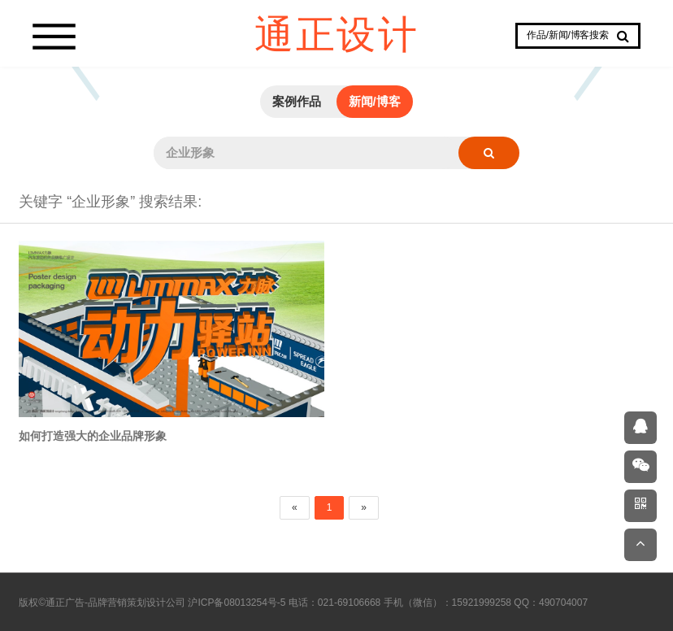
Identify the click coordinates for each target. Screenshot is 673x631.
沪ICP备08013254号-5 (236, 602)
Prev (85, 66)
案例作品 (296, 101)
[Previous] (295, 508)
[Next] (364, 508)
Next (587, 66)
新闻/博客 (375, 101)
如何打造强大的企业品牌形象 (93, 436)
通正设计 (336, 33)
